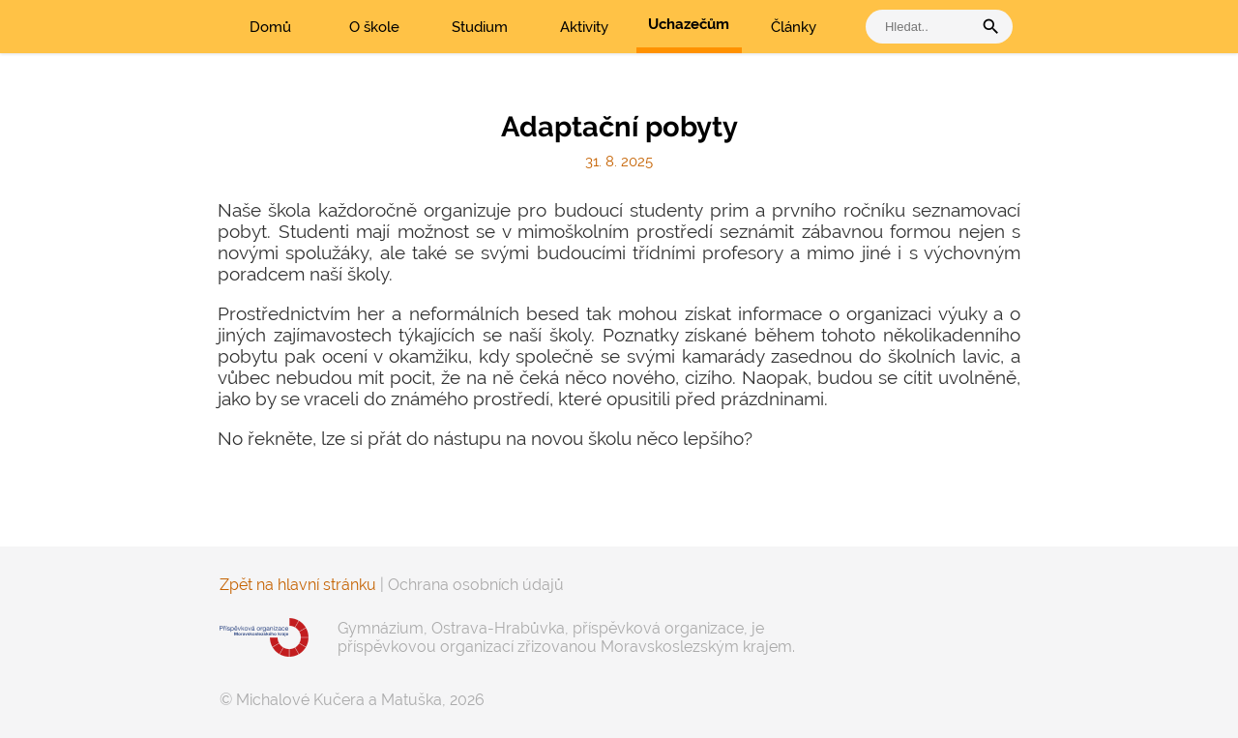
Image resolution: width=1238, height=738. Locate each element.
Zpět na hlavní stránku (298, 585)
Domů (270, 27)
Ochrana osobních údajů (476, 585)
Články (793, 27)
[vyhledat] (924, 27)
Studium (480, 27)
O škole (374, 27)
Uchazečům (688, 24)
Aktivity (584, 27)
